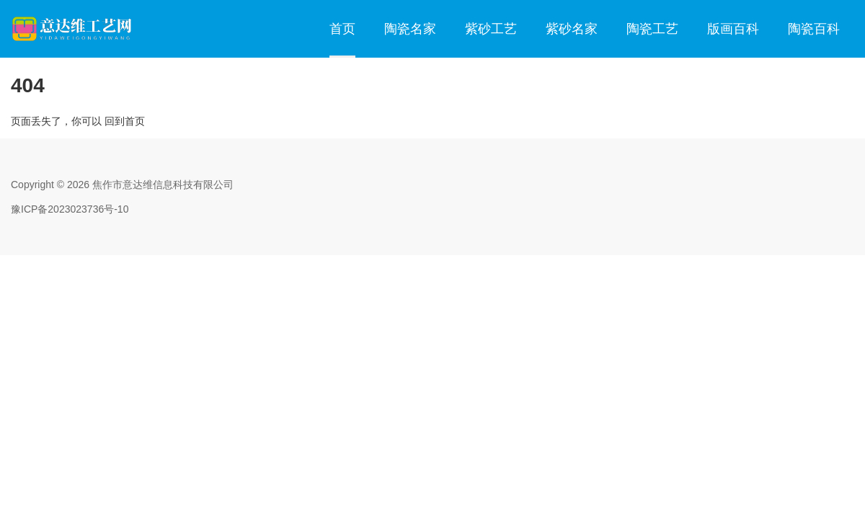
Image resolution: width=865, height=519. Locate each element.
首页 (342, 29)
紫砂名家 (572, 29)
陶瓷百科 (814, 29)
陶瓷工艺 (652, 29)
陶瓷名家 (410, 29)
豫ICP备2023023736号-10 (69, 209)
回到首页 (125, 121)
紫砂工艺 (491, 29)
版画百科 (733, 29)
